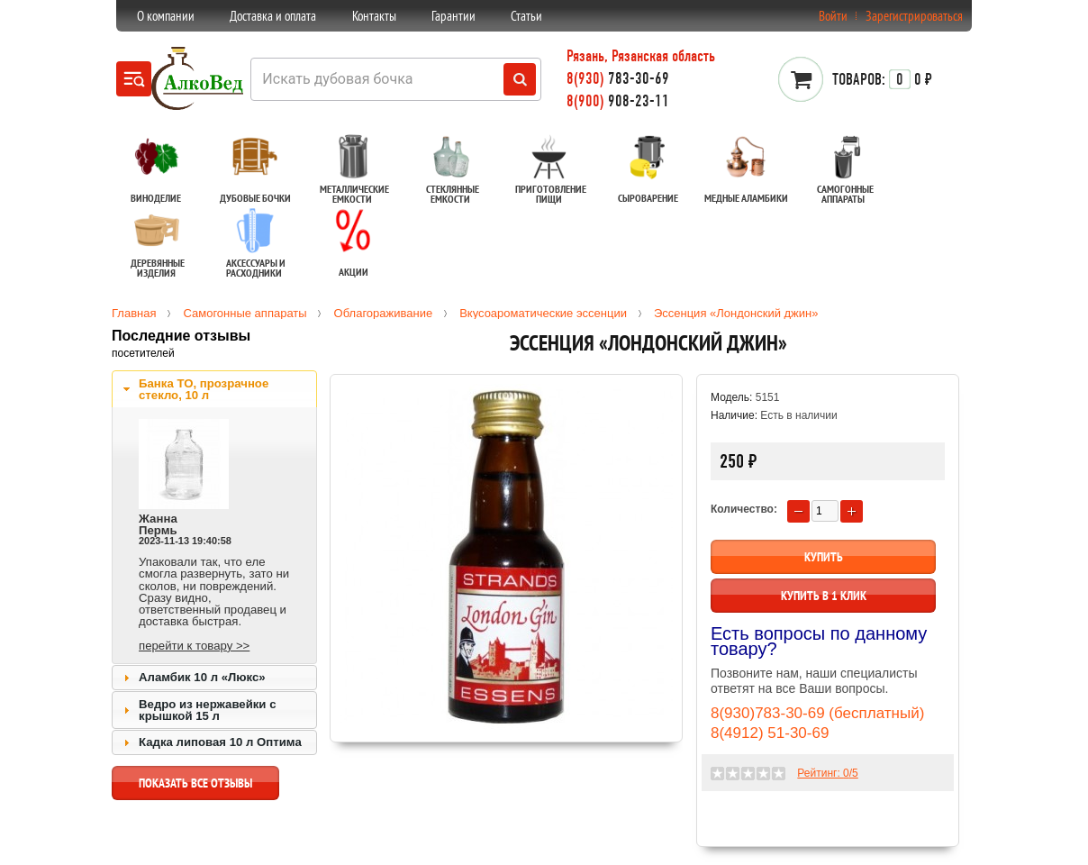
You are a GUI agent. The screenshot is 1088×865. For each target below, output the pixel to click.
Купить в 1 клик (823, 595)
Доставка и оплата (273, 15)
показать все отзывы (195, 787)
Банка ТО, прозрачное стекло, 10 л (203, 389)
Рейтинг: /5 (827, 773)
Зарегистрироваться (914, 15)
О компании (166, 15)
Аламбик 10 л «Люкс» (202, 677)
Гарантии (453, 15)
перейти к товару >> (194, 645)
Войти (833, 15)
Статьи (526, 15)
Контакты (374, 15)
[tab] (214, 389)
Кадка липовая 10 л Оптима (220, 742)
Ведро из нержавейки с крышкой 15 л (207, 710)
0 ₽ (882, 79)
